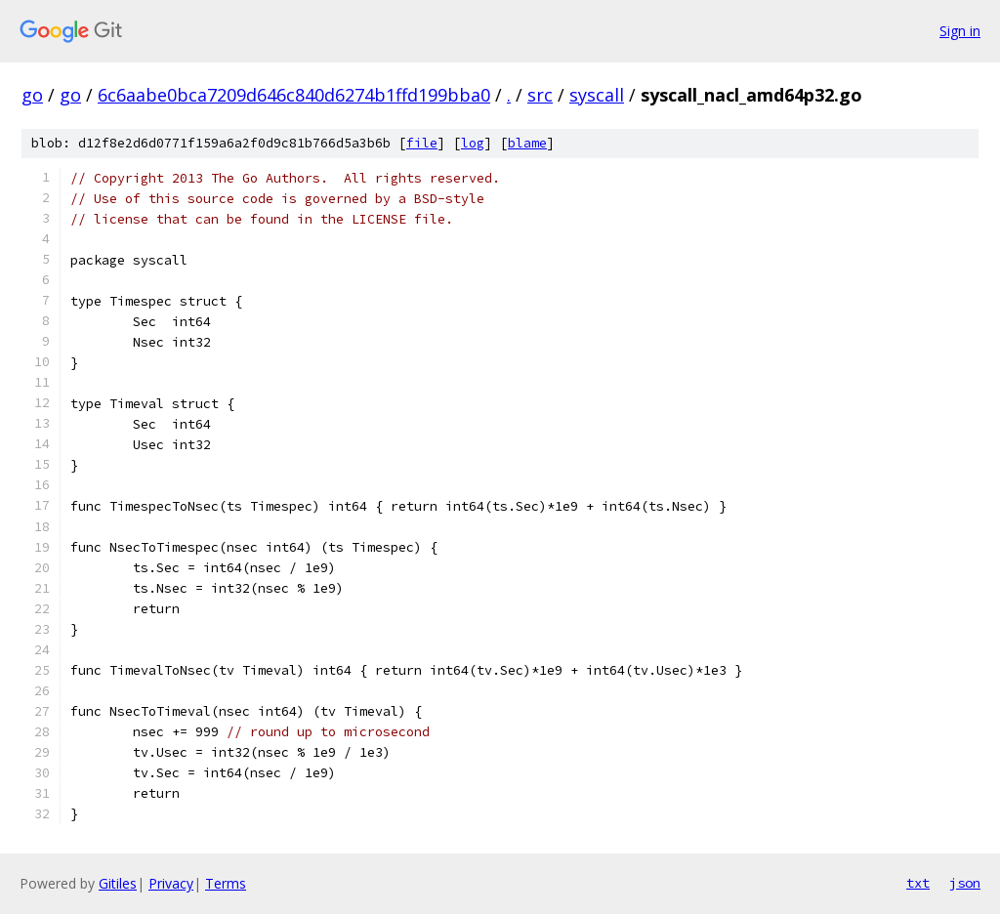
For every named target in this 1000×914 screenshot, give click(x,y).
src (540, 94)
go (32, 94)
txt (918, 883)
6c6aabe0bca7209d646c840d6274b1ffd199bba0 (294, 94)
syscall (596, 94)
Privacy (170, 883)
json (964, 883)
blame (527, 143)
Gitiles (118, 883)
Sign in (959, 30)
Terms (225, 883)
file (422, 143)
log (472, 143)
